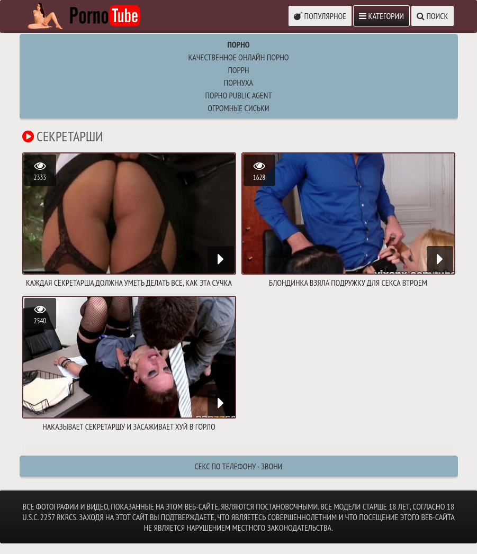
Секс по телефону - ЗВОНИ (238, 466)
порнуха (238, 82)
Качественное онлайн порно (238, 57)
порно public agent (238, 95)
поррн (238, 70)
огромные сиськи (238, 108)
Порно (238, 44)
